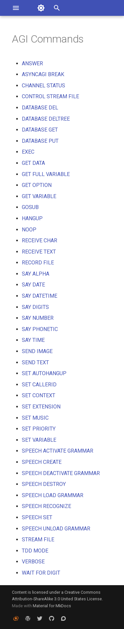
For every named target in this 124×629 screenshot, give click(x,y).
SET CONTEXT (38, 395)
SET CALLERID (39, 384)
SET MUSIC (35, 418)
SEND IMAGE (37, 351)
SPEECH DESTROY (44, 484)
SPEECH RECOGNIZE (46, 506)
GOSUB (30, 207)
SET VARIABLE (39, 440)
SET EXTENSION (41, 407)
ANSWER (32, 63)
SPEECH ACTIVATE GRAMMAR (57, 451)
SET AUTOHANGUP (44, 373)
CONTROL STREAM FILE (50, 96)
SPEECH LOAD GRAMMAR (52, 495)
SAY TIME (33, 340)
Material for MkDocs (52, 605)
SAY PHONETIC (40, 329)
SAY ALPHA (35, 274)
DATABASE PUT (40, 141)
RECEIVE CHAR (39, 240)
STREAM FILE (38, 539)
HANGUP (32, 218)
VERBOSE (33, 561)
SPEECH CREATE (42, 462)
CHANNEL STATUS (43, 85)
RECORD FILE (38, 262)
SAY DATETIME (39, 296)
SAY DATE (33, 285)
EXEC (28, 152)
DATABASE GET (40, 130)
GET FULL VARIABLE (46, 174)
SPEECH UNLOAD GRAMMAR (56, 528)
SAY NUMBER (38, 318)
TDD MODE (35, 551)
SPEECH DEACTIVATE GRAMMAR (61, 473)
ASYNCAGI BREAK (43, 74)
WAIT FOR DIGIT (41, 573)
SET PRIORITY (39, 429)
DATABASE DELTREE (46, 119)
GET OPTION (37, 185)
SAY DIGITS (35, 307)
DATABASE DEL (40, 108)
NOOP (29, 229)
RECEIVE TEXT (39, 252)
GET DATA (33, 163)
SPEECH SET (37, 517)
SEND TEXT (35, 362)
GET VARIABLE (39, 196)
